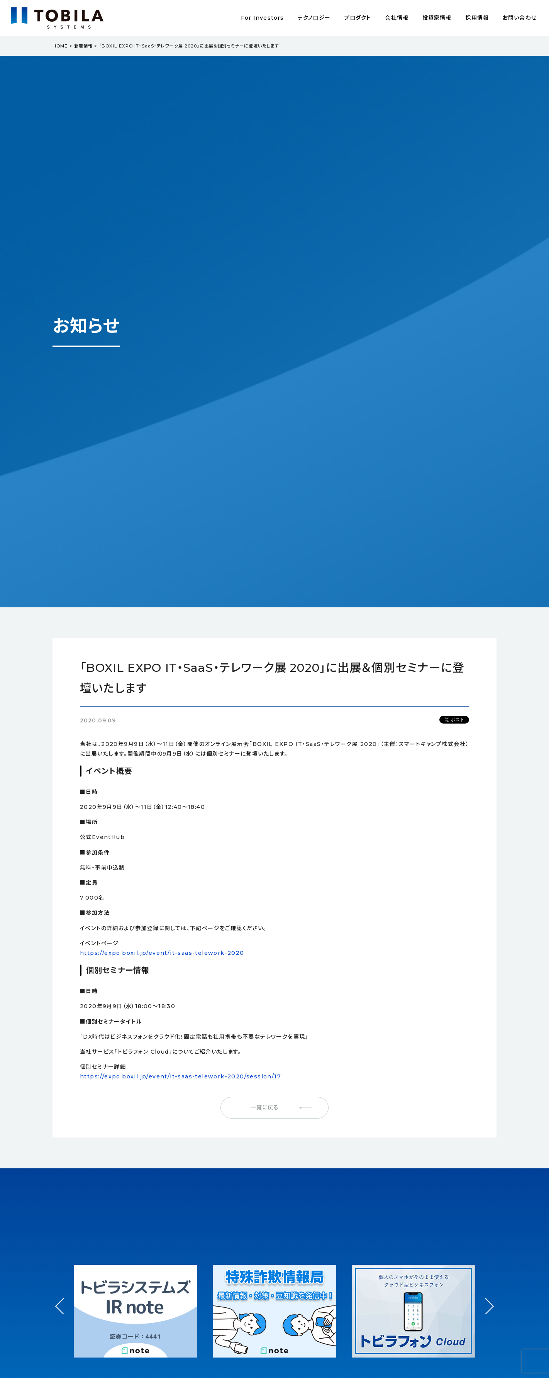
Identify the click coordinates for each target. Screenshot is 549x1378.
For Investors (262, 17)
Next (485, 1299)
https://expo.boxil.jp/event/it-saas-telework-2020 (162, 952)
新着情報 (83, 46)
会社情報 (396, 17)
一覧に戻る (265, 1107)
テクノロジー (314, 17)
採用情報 (477, 17)
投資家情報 (437, 17)
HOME (60, 46)
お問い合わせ (520, 17)
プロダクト (357, 17)
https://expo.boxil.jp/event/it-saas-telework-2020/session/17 (180, 1076)
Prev (63, 1313)
